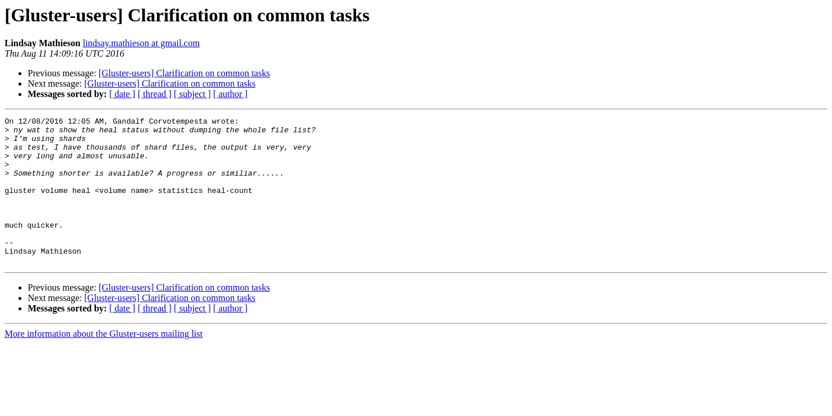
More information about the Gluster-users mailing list (104, 363)
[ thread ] (155, 94)
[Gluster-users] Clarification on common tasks (184, 73)
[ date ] (122, 94)
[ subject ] (192, 94)
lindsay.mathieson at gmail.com (141, 43)
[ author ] (230, 94)
